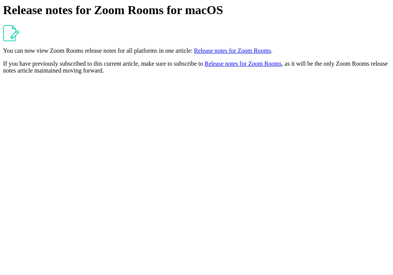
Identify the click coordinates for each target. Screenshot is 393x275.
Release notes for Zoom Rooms (232, 50)
